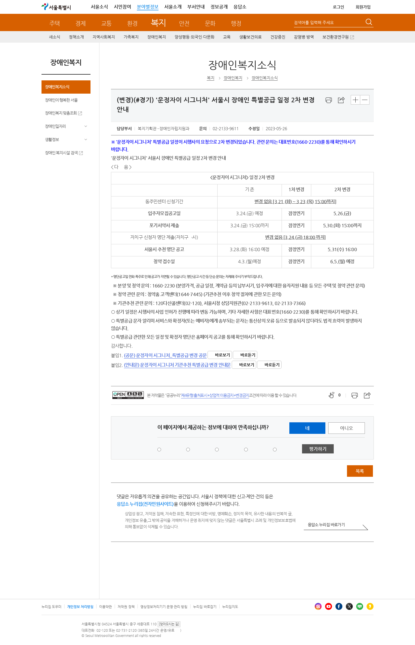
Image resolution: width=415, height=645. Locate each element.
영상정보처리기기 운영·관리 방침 (164, 607)
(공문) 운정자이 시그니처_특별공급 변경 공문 (165, 355)
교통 (106, 23)
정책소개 (76, 37)
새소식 (54, 37)
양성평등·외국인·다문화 (194, 37)
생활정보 (52, 139)
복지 (158, 23)
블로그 (359, 606)
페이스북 (338, 606)
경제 (80, 23)
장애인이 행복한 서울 (61, 100)
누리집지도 (230, 607)
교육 (227, 37)
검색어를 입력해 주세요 (314, 22)
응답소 (239, 7)
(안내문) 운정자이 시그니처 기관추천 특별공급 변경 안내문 (177, 365)
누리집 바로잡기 (204, 607)
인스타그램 (318, 606)
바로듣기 (247, 355)
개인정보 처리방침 (80, 607)
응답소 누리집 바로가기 (326, 524)
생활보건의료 (250, 37)
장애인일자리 (55, 126)
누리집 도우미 (51, 607)
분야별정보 (148, 7)
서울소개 (173, 7)
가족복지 (131, 37)
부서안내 (196, 7)
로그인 (338, 7)
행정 (236, 23)
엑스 (349, 606)
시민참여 (122, 7)
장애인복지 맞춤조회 (61, 113)
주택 (54, 23)
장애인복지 (156, 37)
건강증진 (277, 37)
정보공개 (219, 7)
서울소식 (99, 7)
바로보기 (222, 355)
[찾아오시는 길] (169, 624)
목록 (360, 471)
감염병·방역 (304, 37)
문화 (210, 23)
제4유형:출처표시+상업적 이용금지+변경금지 (215, 395)
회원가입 (363, 7)
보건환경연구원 (335, 37)
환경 (132, 23)
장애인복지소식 (57, 86)
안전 (184, 23)
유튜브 (328, 606)
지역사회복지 (104, 37)
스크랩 (341, 100)
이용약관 (105, 607)
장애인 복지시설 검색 (61, 152)
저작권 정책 (126, 607)
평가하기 (318, 449)
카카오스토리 (370, 606)
